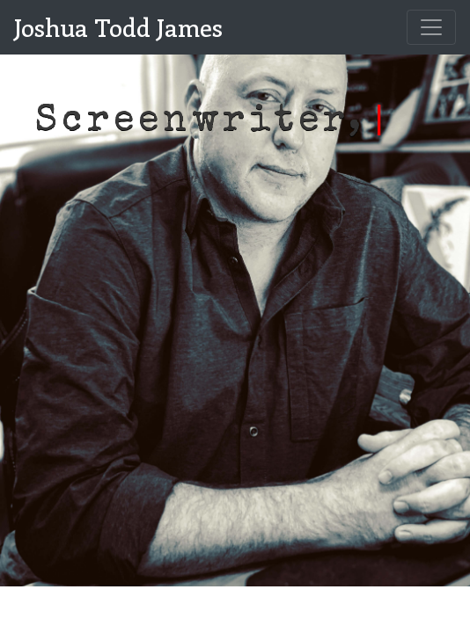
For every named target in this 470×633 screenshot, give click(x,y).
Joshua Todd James (118, 27)
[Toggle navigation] (431, 27)
